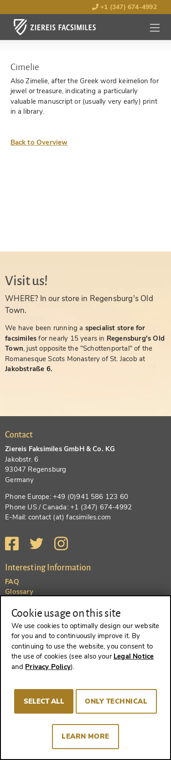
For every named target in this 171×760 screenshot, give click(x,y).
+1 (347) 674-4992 (124, 7)
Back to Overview (39, 142)
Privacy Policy (48, 666)
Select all (44, 701)
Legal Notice (134, 656)
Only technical (116, 701)
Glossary (19, 591)
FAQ (12, 581)
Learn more (85, 736)
